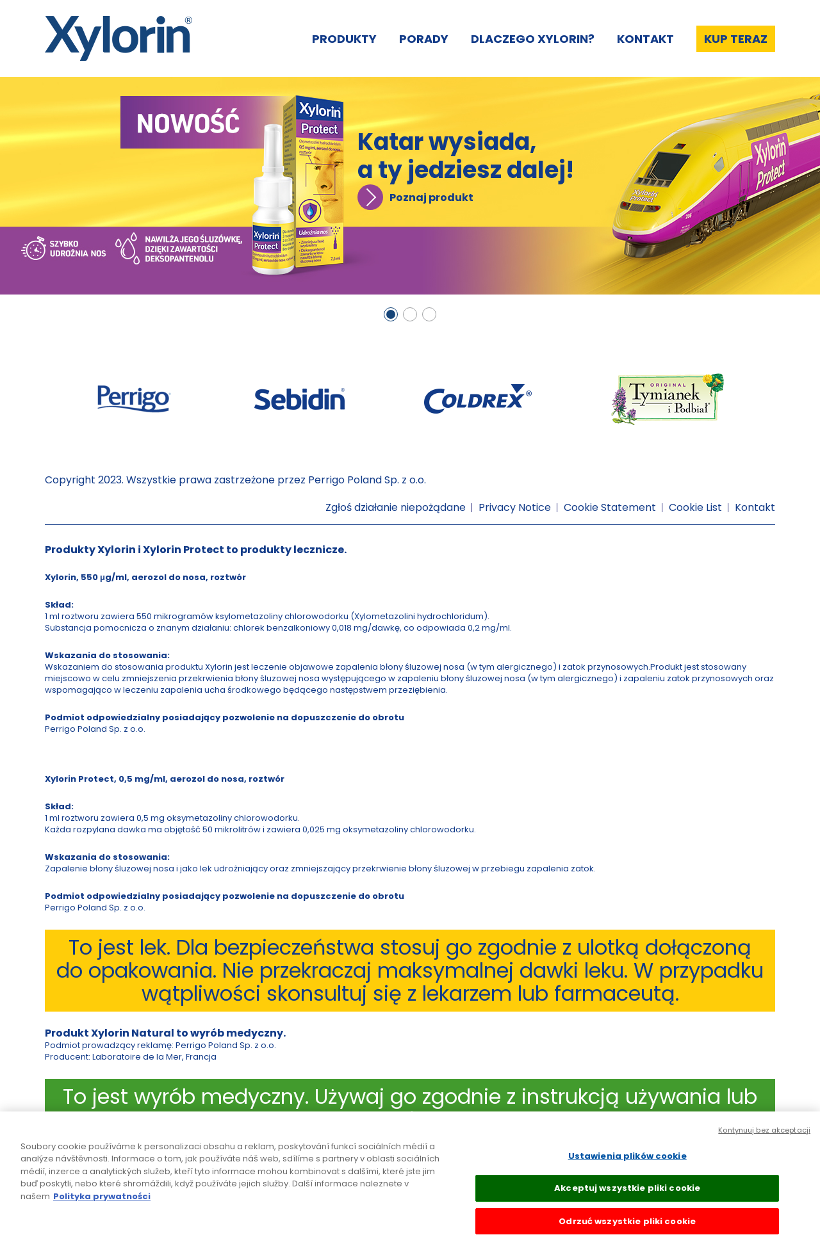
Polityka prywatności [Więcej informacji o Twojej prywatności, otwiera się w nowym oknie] (102, 1205)
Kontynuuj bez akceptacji (764, 1138)
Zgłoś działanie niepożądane (395, 507)
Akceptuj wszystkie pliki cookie (627, 1196)
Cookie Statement (610, 507)
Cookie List (695, 507)
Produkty (344, 39)
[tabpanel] (410, 186)
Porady (423, 39)
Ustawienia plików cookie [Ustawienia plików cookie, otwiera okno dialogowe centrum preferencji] (627, 1164)
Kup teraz (735, 39)
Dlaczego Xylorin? (532, 39)
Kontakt (645, 39)
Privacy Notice (515, 507)
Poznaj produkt (431, 197)
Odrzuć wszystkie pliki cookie (627, 1230)
